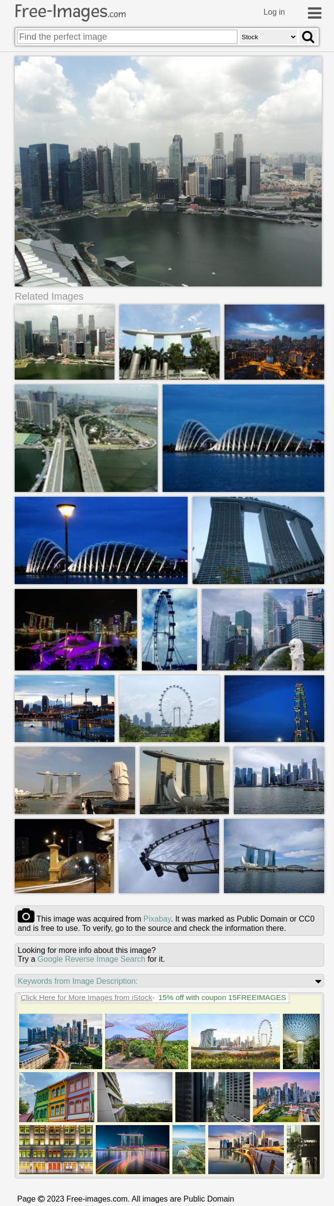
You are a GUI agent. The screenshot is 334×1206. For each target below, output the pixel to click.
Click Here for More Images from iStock (86, 997)
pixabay (157, 919)
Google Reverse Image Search (91, 959)
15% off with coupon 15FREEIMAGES (222, 997)
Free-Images (70, 11)
